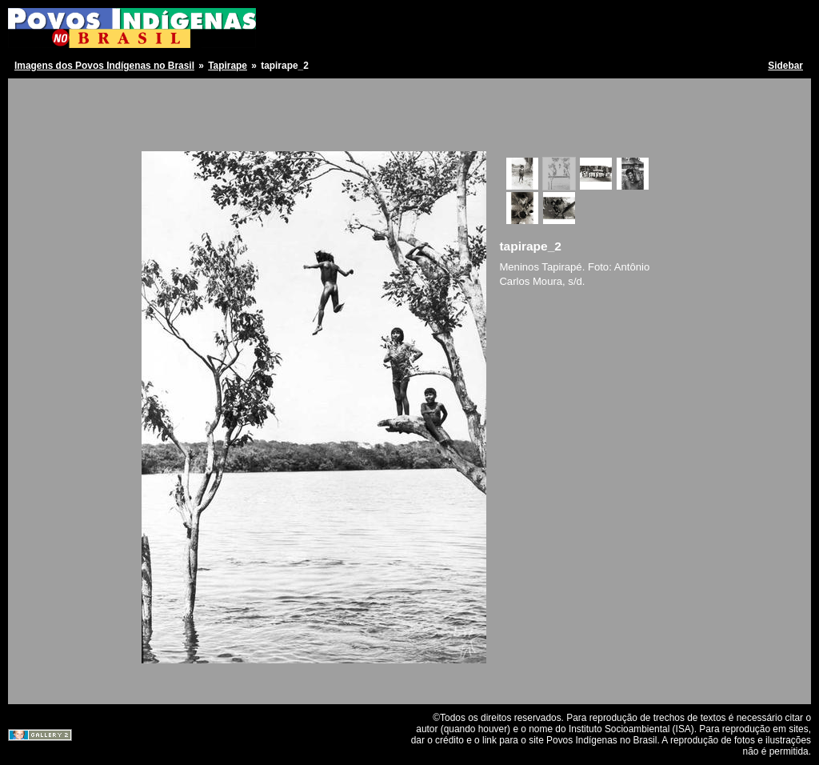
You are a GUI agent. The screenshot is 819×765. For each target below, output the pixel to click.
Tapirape (227, 65)
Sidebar (785, 65)
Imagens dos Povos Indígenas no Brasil (104, 65)
